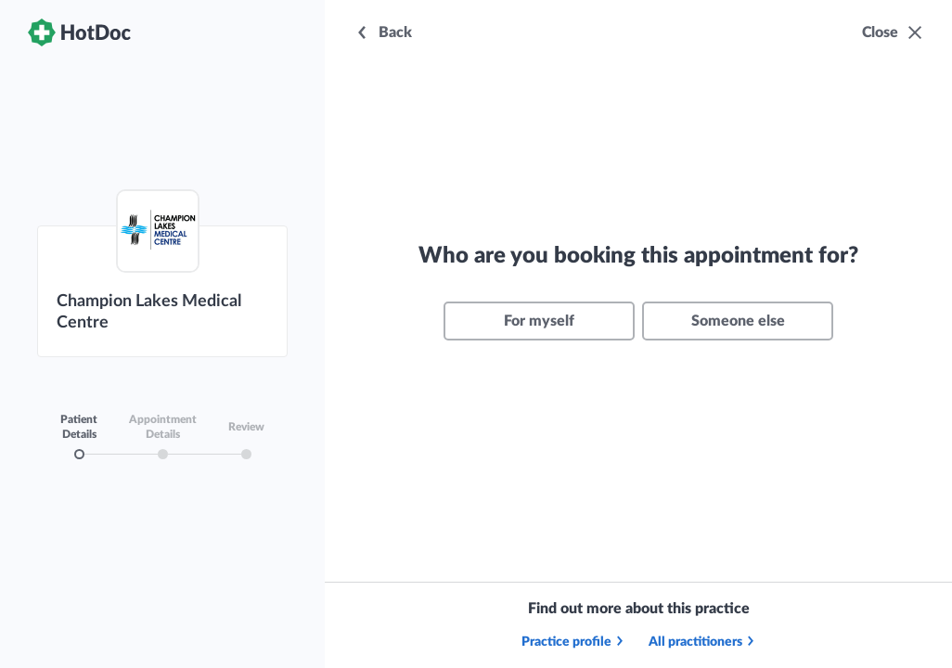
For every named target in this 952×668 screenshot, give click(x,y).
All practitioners (702, 642)
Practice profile (573, 642)
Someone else (738, 321)
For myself (539, 321)
